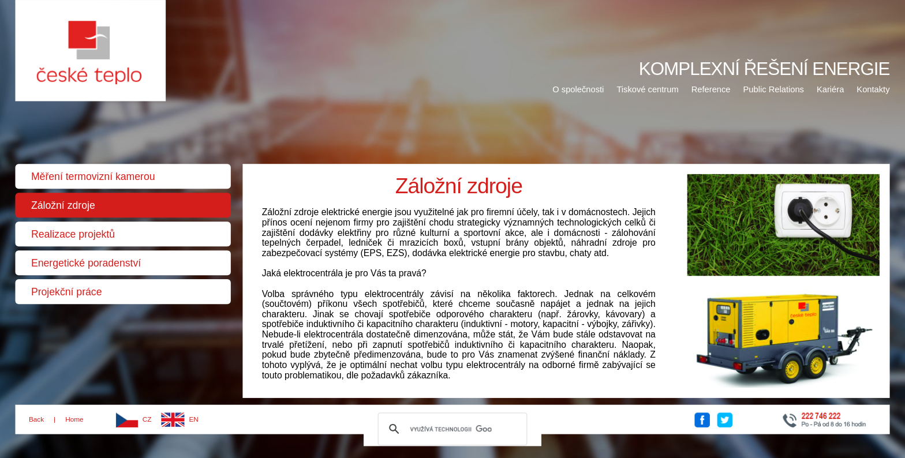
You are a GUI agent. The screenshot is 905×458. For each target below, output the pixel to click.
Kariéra (830, 89)
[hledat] (451, 429)
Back (36, 419)
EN (194, 419)
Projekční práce (66, 292)
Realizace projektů (73, 234)
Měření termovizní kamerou (93, 176)
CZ (147, 419)
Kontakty (873, 89)
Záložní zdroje (63, 205)
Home (74, 419)
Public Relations (773, 89)
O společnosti (578, 89)
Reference (711, 89)
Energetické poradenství (86, 263)
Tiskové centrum (647, 89)
